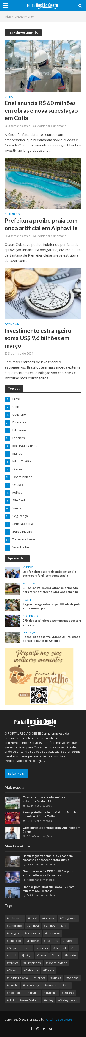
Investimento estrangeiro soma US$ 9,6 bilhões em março (38, 338)
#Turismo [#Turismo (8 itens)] (50, 993)
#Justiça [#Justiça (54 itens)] (26, 955)
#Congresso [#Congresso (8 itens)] (68, 918)
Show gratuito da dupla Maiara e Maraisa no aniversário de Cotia (50, 814)
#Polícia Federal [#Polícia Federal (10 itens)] (17, 978)
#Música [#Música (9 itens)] (12, 963)
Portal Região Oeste (58, 1020)
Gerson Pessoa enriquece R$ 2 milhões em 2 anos (51, 829)
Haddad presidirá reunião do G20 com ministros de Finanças (48, 889)
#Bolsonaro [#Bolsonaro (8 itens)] (15, 918)
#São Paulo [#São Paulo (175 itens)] (14, 993)
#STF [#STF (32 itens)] (66, 985)
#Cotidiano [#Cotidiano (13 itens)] (14, 926)
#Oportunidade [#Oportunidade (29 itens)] (56, 963)
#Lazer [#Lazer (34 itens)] (41, 955)
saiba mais (16, 773)
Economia (12, 324)
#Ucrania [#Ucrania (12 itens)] (68, 993)
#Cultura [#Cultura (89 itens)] (33, 926)
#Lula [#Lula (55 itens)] (55, 955)
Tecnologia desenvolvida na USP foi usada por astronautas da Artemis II (51, 639)
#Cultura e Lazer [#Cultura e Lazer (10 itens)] (55, 926)
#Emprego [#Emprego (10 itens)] (14, 941)
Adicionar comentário (52, 126)
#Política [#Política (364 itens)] (39, 978)
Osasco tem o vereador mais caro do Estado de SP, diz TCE (47, 799)
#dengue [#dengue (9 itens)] (13, 933)
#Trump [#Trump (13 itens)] (33, 993)
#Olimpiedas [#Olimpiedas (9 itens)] (32, 963)
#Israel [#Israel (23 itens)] (11, 955)
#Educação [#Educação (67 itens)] (52, 933)
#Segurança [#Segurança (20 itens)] (31, 985)
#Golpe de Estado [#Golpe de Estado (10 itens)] (19, 948)
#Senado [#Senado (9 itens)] (51, 985)
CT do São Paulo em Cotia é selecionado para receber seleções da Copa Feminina (50, 590)
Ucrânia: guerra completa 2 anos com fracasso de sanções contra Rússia (48, 858)
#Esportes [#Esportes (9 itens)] (51, 941)
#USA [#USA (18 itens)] (10, 1000)
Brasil (27, 599)
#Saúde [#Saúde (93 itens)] (12, 985)
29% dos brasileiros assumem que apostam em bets (52, 622)
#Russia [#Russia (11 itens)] (55, 978)
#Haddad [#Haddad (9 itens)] (59, 948)
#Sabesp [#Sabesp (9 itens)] (72, 978)
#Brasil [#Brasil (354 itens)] (32, 918)
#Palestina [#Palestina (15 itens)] (31, 970)
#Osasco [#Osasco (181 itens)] (13, 970)
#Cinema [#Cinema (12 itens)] (48, 918)
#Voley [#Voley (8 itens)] (48, 1000)
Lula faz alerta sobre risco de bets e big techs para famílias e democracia (49, 573)
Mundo (28, 567)
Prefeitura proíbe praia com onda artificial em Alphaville (41, 224)
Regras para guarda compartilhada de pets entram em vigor (51, 606)
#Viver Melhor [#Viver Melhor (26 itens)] (29, 1000)
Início (8, 17)
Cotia (9, 97)
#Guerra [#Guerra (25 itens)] (42, 948)
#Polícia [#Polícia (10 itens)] (48, 970)
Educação (30, 632)
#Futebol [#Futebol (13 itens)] (69, 941)
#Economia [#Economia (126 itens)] (32, 933)
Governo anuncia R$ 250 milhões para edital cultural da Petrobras (48, 873)
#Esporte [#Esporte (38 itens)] (32, 941)
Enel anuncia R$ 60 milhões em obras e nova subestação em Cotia (41, 110)
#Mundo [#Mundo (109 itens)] (70, 955)
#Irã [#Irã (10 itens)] (73, 948)
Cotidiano (12, 214)
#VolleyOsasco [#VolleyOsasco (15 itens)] (68, 1000)
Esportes (29, 583)
